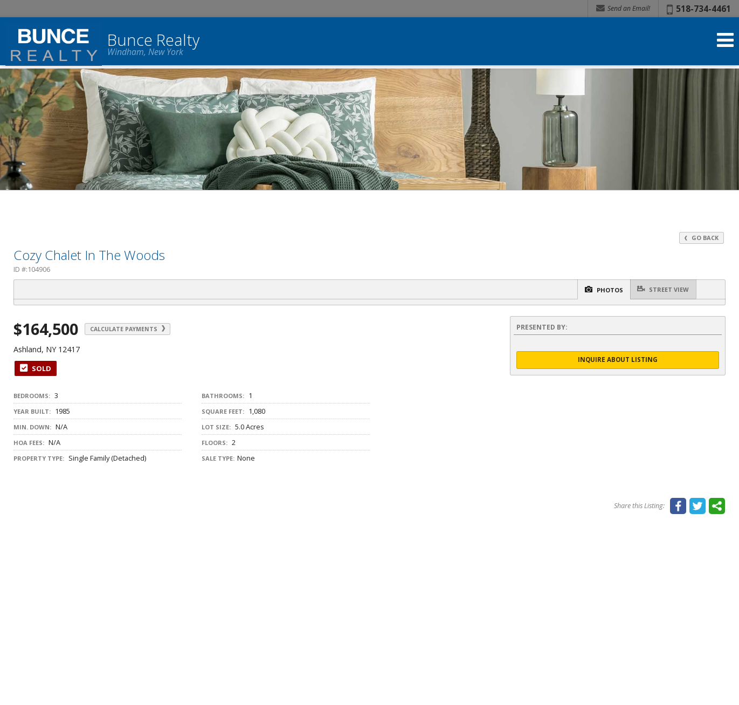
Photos (591, 290)
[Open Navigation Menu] (724, 44)
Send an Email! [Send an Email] (623, 8)
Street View (659, 289)
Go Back (701, 238)
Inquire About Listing (618, 360)
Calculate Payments (138, 329)
